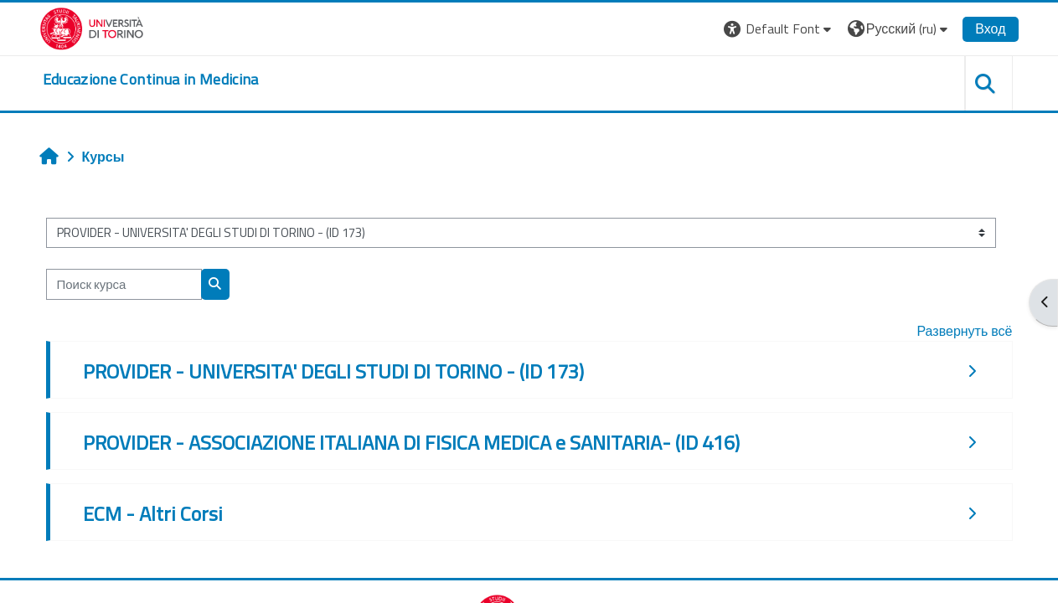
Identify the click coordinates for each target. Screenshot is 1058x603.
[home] (151, 79)
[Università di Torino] (91, 27)
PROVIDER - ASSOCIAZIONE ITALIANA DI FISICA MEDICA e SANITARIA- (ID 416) (411, 442)
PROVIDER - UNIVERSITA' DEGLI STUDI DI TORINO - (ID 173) (333, 371)
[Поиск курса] (124, 284)
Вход (990, 28)
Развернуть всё (964, 331)
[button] (779, 29)
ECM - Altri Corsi (153, 513)
